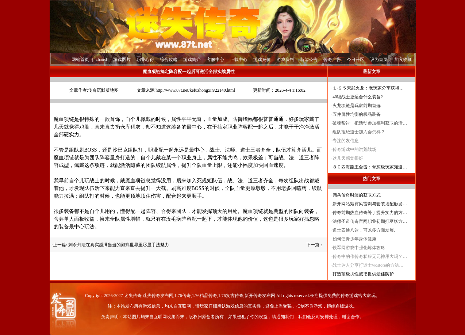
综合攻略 (168, 59)
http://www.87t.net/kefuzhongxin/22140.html (195, 90)
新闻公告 (309, 59)
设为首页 (379, 59)
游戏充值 (262, 59)
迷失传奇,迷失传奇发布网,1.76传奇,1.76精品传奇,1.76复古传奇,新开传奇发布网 (199, 295)
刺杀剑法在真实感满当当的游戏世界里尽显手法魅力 (118, 244)
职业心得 (145, 59)
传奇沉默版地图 (103, 90)
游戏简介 (192, 59)
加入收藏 (403, 59)
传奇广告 (332, 59)
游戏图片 (122, 59)
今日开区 (355, 59)
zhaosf (101, 59)
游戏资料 (285, 59)
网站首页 (80, 59)
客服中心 (215, 59)
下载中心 (238, 59)
